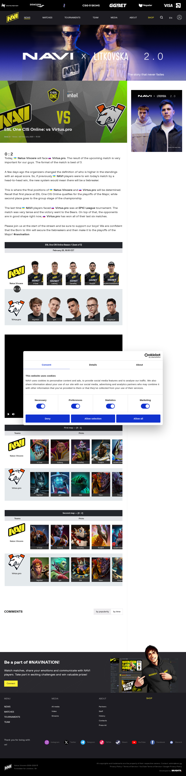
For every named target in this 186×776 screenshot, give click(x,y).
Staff (101, 711)
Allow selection (92, 418)
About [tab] (139, 364)
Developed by (170, 770)
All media (56, 707)
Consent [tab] (46, 364)
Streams (55, 716)
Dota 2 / (8, 137)
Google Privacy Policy (172, 766)
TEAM (7, 722)
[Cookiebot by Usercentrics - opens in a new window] (146, 355)
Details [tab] (93, 364)
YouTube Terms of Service (150, 766)
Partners (102, 707)
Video (54, 711)
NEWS (7, 707)
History (102, 716)
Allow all (138, 418)
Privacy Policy (116, 766)
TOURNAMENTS (12, 717)
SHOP (149, 698)
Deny (48, 418)
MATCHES (9, 712)
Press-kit (102, 725)
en (170, 18)
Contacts (103, 721)
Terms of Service (130, 766)
